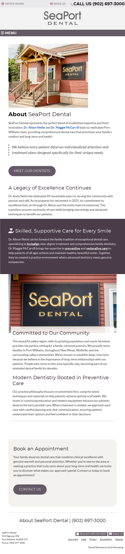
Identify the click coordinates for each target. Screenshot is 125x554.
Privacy (93, 539)
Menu (8, 33)
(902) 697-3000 (109, 4)
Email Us (57, 3)
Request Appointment (91, 533)
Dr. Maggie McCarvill (65, 127)
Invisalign (33, 244)
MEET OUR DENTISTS (32, 171)
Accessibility (106, 539)
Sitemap (119, 539)
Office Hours (12, 3)
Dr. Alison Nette (34, 127)
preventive (72, 248)
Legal (83, 539)
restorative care (97, 248)
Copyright (73, 539)
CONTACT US (30, 489)
